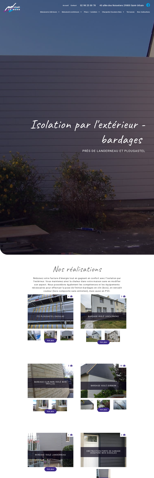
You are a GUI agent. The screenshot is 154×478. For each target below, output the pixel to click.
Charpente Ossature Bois (113, 12)
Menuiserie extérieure (72, 12)
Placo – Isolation (92, 12)
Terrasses (131, 12)
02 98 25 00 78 (88, 5)
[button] (50, 338)
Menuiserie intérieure (49, 12)
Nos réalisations (143, 12)
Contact (73, 5)
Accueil (65, 5)
